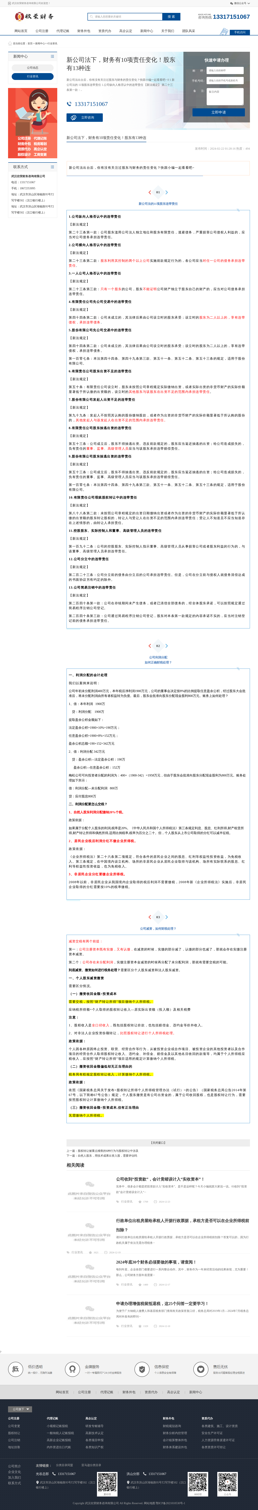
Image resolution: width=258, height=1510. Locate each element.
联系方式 (14, 1483)
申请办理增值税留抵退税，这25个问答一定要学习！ (162, 1303)
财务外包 (83, 31)
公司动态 (32, 67)
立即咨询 (87, 117)
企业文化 (14, 1472)
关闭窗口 (158, 1142)
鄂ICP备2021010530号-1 (170, 1503)
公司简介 (14, 1466)
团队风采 (188, 31)
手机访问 (240, 32)
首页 (30, 43)
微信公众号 (240, 3)
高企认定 (125, 31)
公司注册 (41, 31)
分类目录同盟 (64, 1465)
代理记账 (62, 31)
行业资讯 (52, 43)
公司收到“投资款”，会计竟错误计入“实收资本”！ (160, 1179)
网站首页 (21, 31)
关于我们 (167, 31)
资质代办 (104, 31)
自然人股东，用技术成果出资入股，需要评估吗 (107, 1155)
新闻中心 (146, 31)
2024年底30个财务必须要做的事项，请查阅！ (156, 1262)
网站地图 (149, 1503)
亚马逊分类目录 (91, 1465)
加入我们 (14, 1477)
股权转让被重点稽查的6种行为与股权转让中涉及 (108, 1150)
